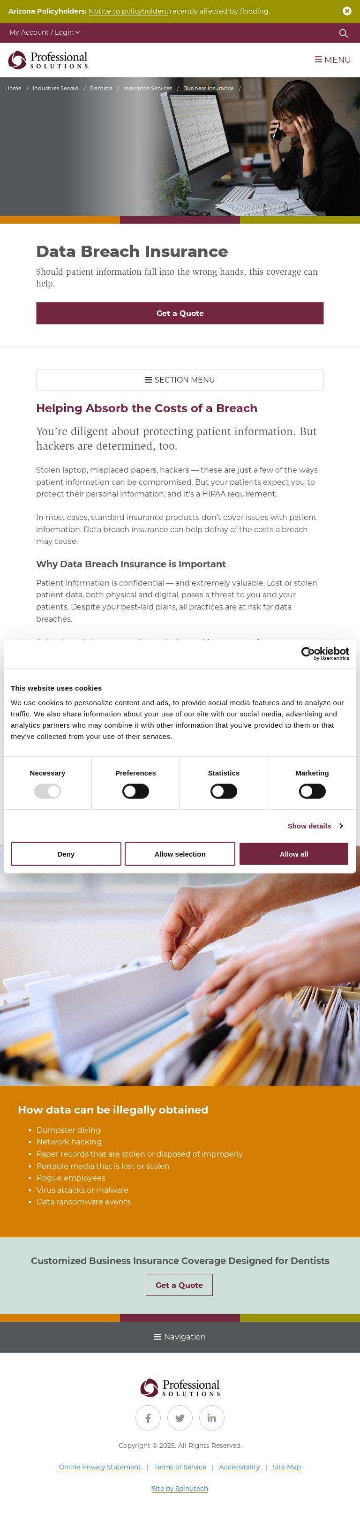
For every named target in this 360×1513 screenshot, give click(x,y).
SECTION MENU (180, 380)
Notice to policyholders (128, 11)
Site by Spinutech (180, 1488)
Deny (66, 854)
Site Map (287, 1467)
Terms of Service (180, 1467)
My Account (44, 32)
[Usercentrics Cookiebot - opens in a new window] (308, 654)
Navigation (179, 1336)
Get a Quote (180, 313)
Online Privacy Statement (100, 1467)
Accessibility (239, 1467)
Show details (309, 825)
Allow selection (179, 854)
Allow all (294, 854)
